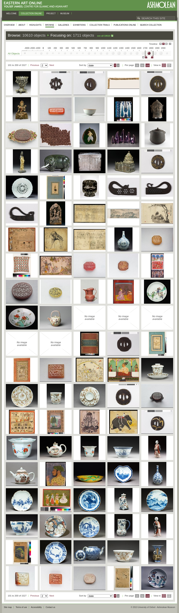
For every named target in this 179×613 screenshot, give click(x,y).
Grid (164, 65)
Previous (34, 65)
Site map (8, 607)
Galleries (63, 25)
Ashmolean (161, 5)
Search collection (150, 25)
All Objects (14, 53)
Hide (166, 44)
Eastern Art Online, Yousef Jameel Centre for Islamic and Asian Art (37, 5)
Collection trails (100, 25)
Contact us (50, 607)
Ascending (115, 65)
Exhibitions (79, 25)
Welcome (11, 13)
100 (147, 66)
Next (51, 65)
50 (142, 66)
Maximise (160, 44)
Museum (64, 13)
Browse (49, 25)
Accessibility (36, 607)
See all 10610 (103, 36)
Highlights (35, 25)
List (169, 65)
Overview (9, 25)
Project (51, 13)
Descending (118, 65)
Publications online (125, 25)
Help (170, 44)
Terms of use (21, 607)
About (21, 25)
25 (137, 66)
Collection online (31, 13)
